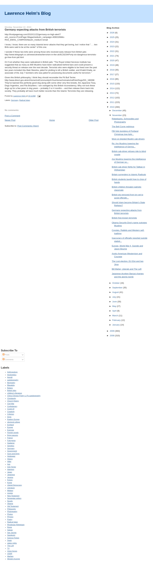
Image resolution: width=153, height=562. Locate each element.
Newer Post (10, 120)
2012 (112, 97)
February (116, 320)
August (115, 292)
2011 (112, 102)
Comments (8, 359)
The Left (10, 546)
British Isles (11, 390)
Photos (10, 514)
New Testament (13, 496)
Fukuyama (11, 440)
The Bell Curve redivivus (123, 126)
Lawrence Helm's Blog (27, 13)
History (10, 459)
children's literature (14, 393)
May (114, 306)
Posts (6, 355)
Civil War (10, 404)
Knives (10, 480)
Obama (10, 503)
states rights (12, 543)
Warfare (10, 556)
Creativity (11, 412)
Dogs (9, 417)
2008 (112, 335)
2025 (112, 37)
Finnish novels (13, 432)
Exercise (10, 430)
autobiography (12, 380)
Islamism (10, 469)
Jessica (10, 477)
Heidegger (11, 456)
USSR (9, 554)
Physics (10, 517)
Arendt (10, 377)
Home (52, 120)
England (10, 425)
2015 (112, 83)
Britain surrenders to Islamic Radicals (129, 174)
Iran (8, 464)
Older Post (93, 120)
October (116, 283)
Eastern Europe (13, 419)
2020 (112, 60)
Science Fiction (13, 538)
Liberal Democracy (14, 485)
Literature (11, 488)
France (10, 438)
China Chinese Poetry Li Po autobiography (24, 396)
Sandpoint (11, 535)
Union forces (12, 551)
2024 (112, 42)
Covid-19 (10, 409)
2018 (112, 70)
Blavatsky (11, 385)
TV (8, 548)
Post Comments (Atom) (28, 126)
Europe (10, 427)
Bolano (10, 388)
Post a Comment (12, 116)
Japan (9, 472)
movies (10, 493)
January (116, 325)
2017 (112, 74)
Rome (9, 527)
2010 (112, 107)
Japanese (11, 475)
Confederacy (12, 406)
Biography (11, 383)
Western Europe (13, 559)
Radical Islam (24, 100)
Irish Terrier (11, 467)
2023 (112, 46)
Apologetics (11, 375)
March (115, 315)
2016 (112, 79)
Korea (9, 483)
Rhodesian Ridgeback (16, 525)
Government (12, 451)
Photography (12, 511)
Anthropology (12, 372)
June (114, 301)
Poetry (9, 519)
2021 (112, 56)
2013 (112, 93)
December (117, 110)
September (117, 287)
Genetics (10, 446)
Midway (10, 490)
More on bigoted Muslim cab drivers (128, 139)
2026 (112, 32)
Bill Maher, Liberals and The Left (126, 269)
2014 (112, 88)
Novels (10, 501)
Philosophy (11, 509)
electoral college (13, 422)
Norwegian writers (14, 498)
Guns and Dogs (13, 454)
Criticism (10, 414)
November (117, 115)
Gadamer (11, 443)
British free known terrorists (124, 218)
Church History (13, 401)
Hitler (9, 461)
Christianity (11, 398)
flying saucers (12, 435)
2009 (112, 331)
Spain (9, 540)
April (114, 311)
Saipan (10, 530)
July (114, 297)
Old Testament (13, 506)
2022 (112, 51)
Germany (14, 100)
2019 (112, 65)
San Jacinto (12, 533)
